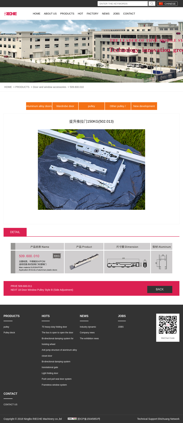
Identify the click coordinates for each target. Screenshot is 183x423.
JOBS (116, 13)
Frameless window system (54, 385)
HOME (36, 13)
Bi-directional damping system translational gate (56, 364)
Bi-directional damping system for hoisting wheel (57, 341)
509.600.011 (25, 286)
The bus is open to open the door (57, 332)
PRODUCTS (67, 13)
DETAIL (15, 232)
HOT (80, 13)
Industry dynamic (88, 327)
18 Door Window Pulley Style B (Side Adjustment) (45, 289)
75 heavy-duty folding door (54, 327)
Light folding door (50, 373)
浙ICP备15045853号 (88, 418)
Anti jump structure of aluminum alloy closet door (59, 353)
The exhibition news (89, 338)
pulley (91, 106)
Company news (87, 332)
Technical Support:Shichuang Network (158, 418)
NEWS (106, 13)
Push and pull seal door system (56, 379)
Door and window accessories (49, 87)
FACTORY (92, 13)
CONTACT (129, 13)
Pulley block (9, 332)
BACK (160, 289)
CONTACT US (10, 404)
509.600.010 (77, 87)
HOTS (46, 316)
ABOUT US (50, 13)
